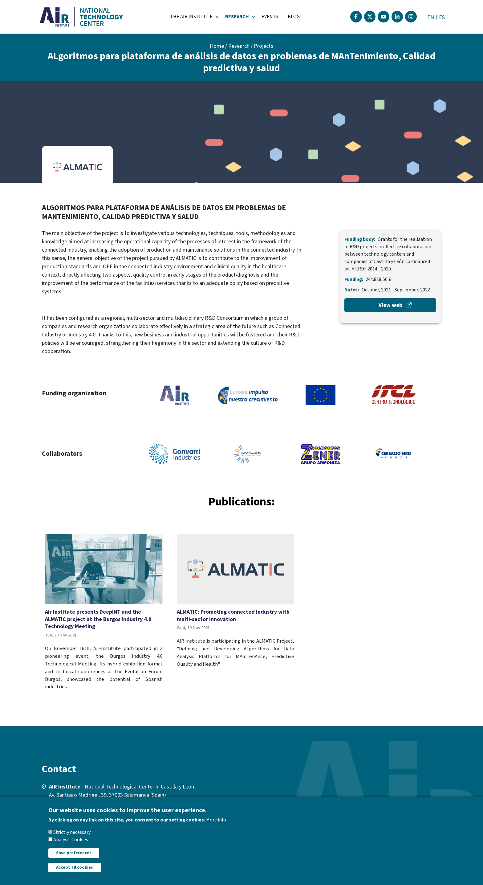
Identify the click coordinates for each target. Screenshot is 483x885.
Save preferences (73, 853)
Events (270, 16)
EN (430, 17)
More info (216, 820)
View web (390, 305)
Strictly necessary (72, 832)
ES (442, 17)
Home (217, 46)
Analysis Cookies (70, 839)
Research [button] (237, 16)
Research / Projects (250, 46)
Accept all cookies (74, 867)
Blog (294, 16)
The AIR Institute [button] (191, 16)
